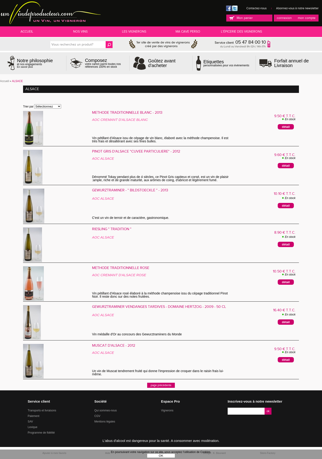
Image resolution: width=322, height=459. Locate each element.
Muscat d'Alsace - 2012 (113, 346)
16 (284, 310)
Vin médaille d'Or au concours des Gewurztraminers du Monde (138, 334)
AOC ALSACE (103, 158)
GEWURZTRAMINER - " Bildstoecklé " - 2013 (130, 190)
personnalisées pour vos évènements (226, 63)
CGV (97, 416)
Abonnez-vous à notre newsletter (297, 8)
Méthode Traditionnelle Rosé (120, 268)
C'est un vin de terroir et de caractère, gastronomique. (131, 218)
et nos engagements (35, 63)
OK (161, 455)
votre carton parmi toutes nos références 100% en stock (105, 63)
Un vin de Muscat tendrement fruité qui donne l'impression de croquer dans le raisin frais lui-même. (158, 372)
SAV (30, 421)
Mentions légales (104, 421)
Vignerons (167, 410)
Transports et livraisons (42, 410)
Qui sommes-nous (105, 410)
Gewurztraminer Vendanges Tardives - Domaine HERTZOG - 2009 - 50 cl (159, 307)
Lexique (32, 427)
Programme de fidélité (41, 432)
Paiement (33, 416)
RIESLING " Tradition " (111, 229)
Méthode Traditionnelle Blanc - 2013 (127, 113)
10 (284, 194)
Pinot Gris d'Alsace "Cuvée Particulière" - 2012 (136, 151)
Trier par (28, 106)
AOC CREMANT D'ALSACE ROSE (119, 275)
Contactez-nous (256, 8)
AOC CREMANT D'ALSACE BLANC (120, 119)
